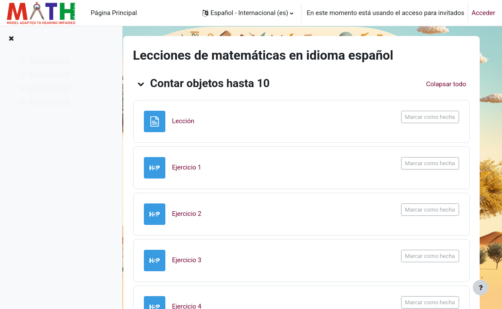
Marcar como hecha (432, 117)
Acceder (483, 13)
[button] (247, 13)
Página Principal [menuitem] (114, 13)
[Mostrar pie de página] (480, 287)
